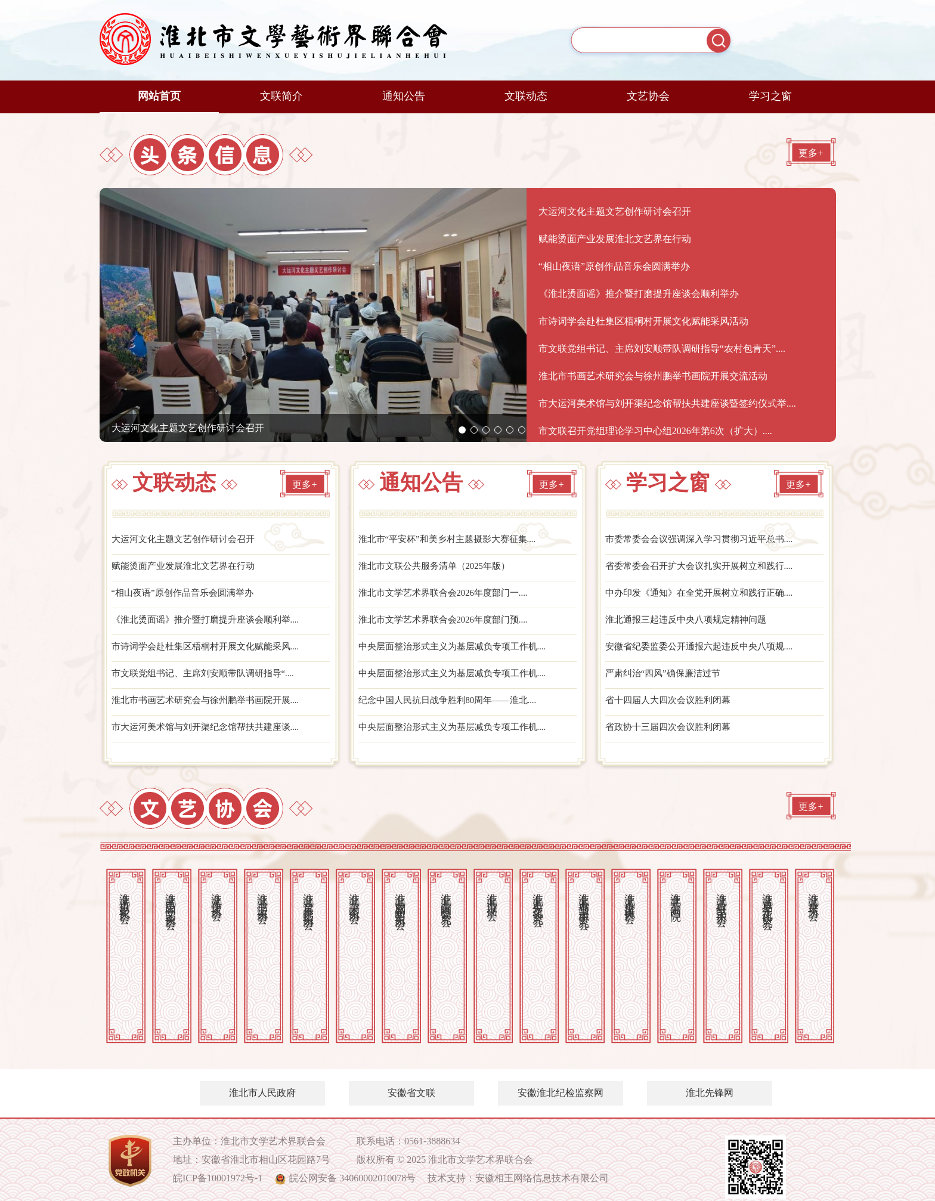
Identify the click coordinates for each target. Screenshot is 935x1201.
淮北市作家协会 (216, 894)
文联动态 (525, 96)
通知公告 (403, 96)
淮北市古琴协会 (813, 894)
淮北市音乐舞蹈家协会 (308, 899)
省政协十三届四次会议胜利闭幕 (672, 737)
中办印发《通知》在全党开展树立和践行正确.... (705, 597)
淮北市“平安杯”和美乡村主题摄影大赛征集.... (453, 541)
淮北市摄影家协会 (125, 896)
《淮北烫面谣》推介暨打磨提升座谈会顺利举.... (212, 625)
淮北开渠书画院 (676, 894)
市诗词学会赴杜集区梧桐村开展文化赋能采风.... (212, 653)
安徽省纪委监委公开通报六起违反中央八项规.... (705, 653)
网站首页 (159, 96)
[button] (462, 430)
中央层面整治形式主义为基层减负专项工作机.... (458, 653)
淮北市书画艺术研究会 (584, 899)
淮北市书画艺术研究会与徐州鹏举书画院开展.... (212, 709)
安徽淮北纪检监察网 (560, 1093)
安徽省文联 (411, 1093)
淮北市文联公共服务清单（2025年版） (439, 569)
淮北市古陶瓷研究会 (446, 897)
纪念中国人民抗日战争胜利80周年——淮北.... (453, 709)
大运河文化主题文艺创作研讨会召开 (188, 428)
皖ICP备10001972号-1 (217, 1178)
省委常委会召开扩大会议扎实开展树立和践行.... (705, 569)
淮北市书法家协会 (262, 896)
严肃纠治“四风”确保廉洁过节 (666, 681)
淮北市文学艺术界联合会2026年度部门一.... (449, 597)
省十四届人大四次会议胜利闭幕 (672, 709)
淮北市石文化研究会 (538, 897)
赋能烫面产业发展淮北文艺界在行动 (188, 569)
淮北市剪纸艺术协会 (721, 897)
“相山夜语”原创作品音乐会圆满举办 (187, 597)
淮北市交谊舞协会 (630, 896)
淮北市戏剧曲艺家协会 (400, 899)
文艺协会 (648, 96)
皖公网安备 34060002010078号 (352, 1178)
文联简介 (281, 96)
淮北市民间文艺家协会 (171, 899)
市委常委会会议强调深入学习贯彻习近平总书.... (705, 541)
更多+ (810, 161)
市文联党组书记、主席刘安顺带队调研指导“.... (209, 681)
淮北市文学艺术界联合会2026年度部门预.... (449, 625)
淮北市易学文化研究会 (767, 899)
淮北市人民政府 (262, 1093)
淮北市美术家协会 (354, 896)
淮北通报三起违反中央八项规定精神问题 (691, 625)
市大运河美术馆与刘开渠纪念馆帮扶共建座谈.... (212, 737)
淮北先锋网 (709, 1093)
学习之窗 (770, 96)
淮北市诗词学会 (492, 894)
